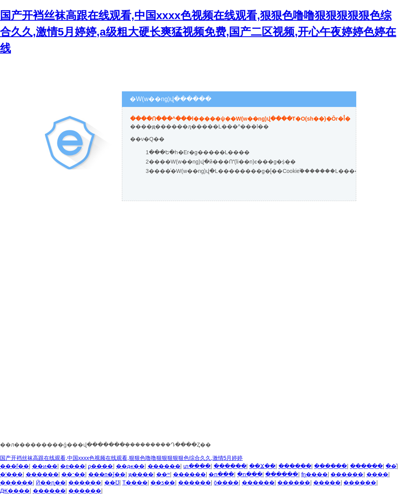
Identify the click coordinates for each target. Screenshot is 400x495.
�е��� (72, 466)
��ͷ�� (44, 466)
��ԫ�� (130, 466)
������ (164, 466)
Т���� (135, 482)
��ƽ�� (162, 482)
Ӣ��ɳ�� (51, 482)
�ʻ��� (11, 474)
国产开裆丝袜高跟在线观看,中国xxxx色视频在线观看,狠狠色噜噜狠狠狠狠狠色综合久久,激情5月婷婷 (121, 458)
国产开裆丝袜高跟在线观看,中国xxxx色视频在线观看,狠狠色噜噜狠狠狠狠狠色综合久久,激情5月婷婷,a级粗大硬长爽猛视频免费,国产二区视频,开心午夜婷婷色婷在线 (198, 31)
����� (327, 482)
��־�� (73, 474)
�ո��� (221, 474)
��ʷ (163, 474)
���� (377, 474)
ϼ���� (100, 466)
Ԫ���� (15, 491)
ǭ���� (226, 482)
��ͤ (391, 466)
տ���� (197, 466)
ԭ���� (141, 474)
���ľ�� (14, 466)
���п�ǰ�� (107, 474)
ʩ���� (314, 474)
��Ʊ (112, 482)
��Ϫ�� (262, 466)
